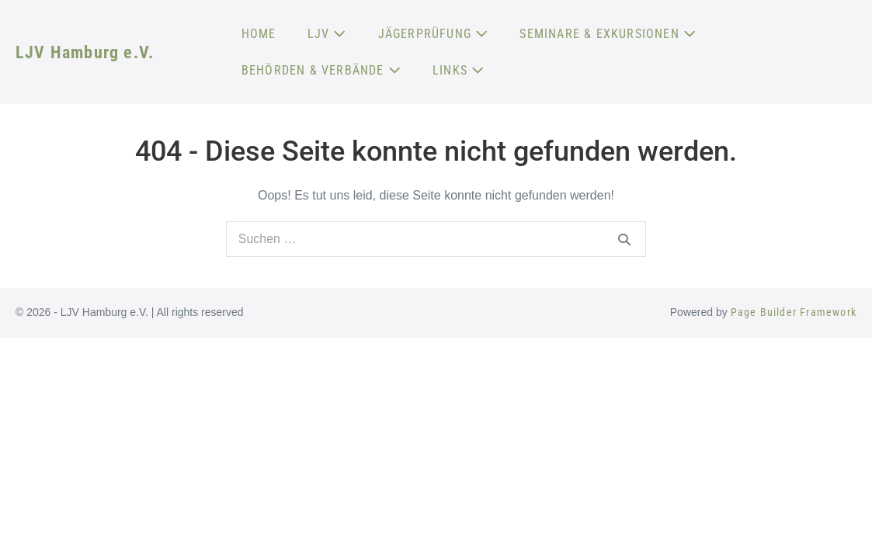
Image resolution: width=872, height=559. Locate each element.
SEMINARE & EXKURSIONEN (608, 33)
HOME (258, 33)
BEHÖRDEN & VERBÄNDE (321, 70)
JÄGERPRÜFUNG (433, 33)
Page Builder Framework (793, 312)
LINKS (459, 70)
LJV (327, 33)
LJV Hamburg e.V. (85, 52)
